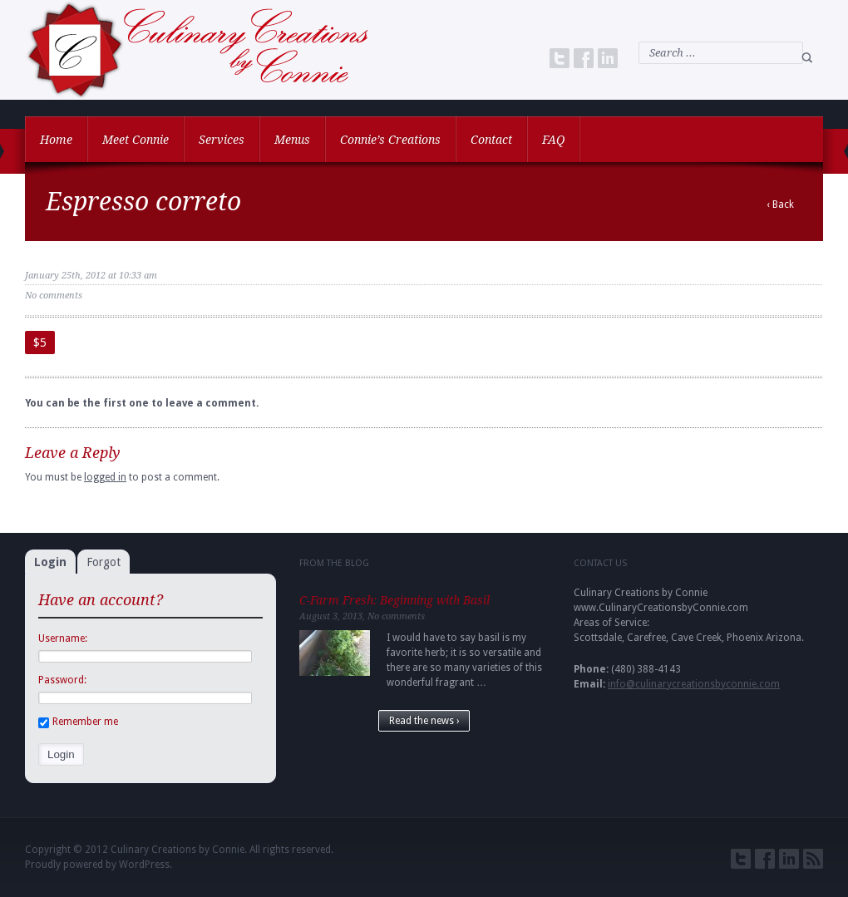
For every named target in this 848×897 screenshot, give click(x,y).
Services (221, 139)
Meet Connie (135, 139)
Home (56, 139)
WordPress (144, 864)
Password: (62, 680)
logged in (105, 477)
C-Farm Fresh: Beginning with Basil (394, 600)
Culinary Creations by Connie (177, 849)
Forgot (103, 562)
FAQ (553, 139)
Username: (62, 638)
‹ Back (780, 204)
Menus (292, 139)
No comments (53, 295)
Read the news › (424, 721)
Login (50, 562)
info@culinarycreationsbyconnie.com (694, 684)
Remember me (78, 722)
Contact (491, 139)
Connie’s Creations (390, 139)
